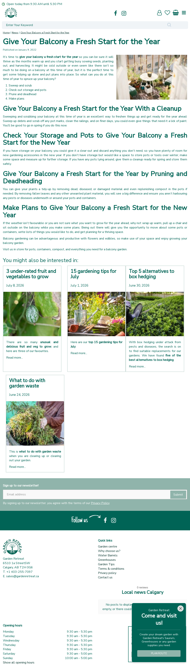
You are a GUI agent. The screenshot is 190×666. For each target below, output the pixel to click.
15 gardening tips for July (93, 274)
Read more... (14, 357)
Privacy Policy (100, 503)
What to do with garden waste (27, 383)
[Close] (180, 608)
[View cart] (176, 12)
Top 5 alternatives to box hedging (151, 274)
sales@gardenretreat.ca (22, 576)
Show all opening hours (18, 655)
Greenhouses (107, 560)
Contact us (105, 577)
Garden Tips (106, 564)
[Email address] (95, 494)
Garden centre (107, 546)
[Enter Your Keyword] (76, 25)
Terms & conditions (111, 569)
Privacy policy (107, 573)
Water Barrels (108, 555)
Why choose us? (109, 551)
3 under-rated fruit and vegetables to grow (31, 274)
